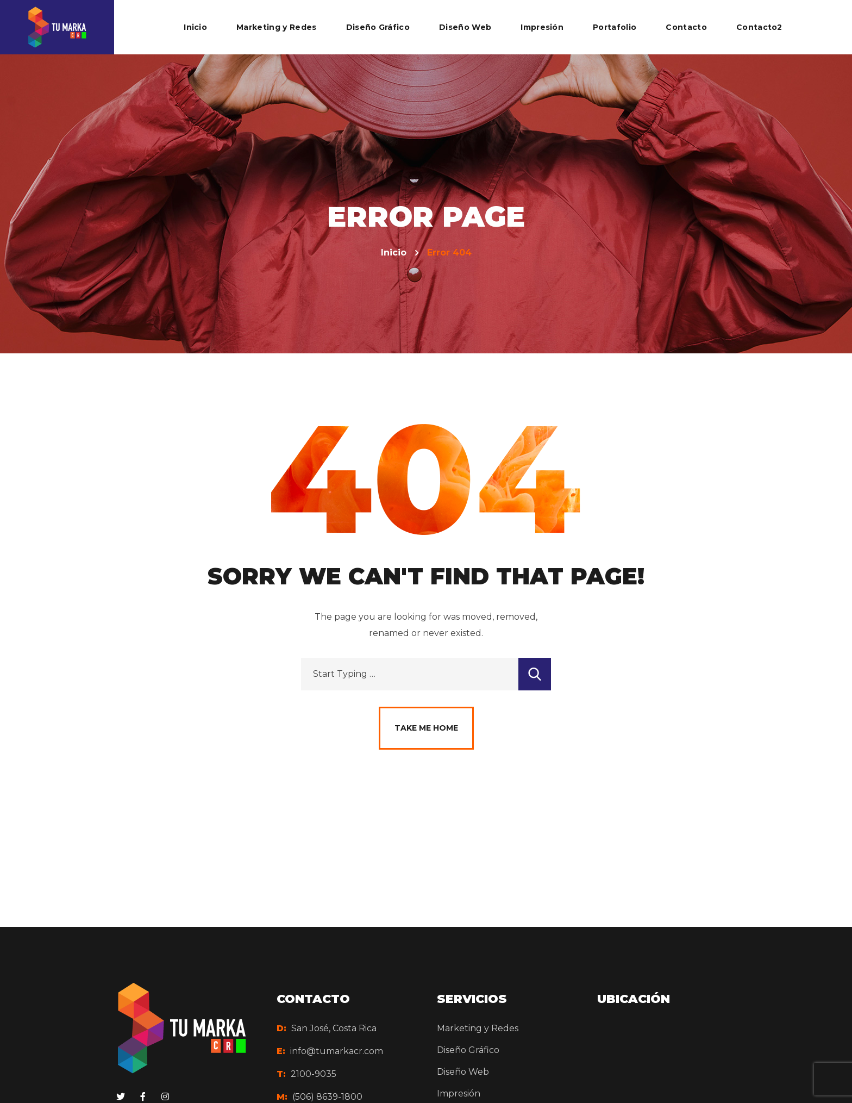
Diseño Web (463, 1072)
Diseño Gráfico (468, 1050)
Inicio (393, 252)
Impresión (458, 1093)
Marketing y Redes (477, 1028)
